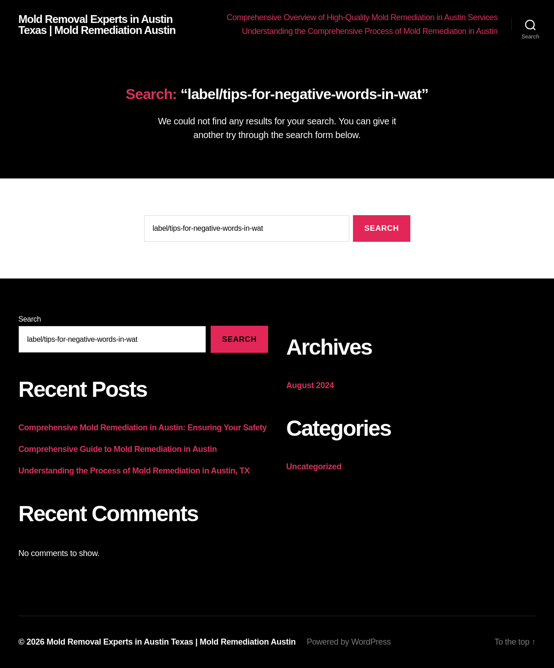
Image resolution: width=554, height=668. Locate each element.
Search (29, 319)
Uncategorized (314, 466)
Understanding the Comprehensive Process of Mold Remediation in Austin (370, 31)
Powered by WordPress (349, 641)
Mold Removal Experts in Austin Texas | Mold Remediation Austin (97, 25)
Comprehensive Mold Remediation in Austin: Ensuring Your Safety (142, 427)
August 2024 (310, 385)
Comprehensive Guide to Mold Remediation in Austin (117, 449)
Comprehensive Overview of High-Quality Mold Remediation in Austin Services (362, 17)
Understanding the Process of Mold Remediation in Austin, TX (134, 470)
